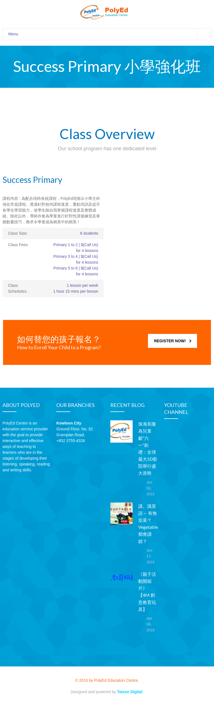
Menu (109, 34)
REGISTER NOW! (172, 341)
